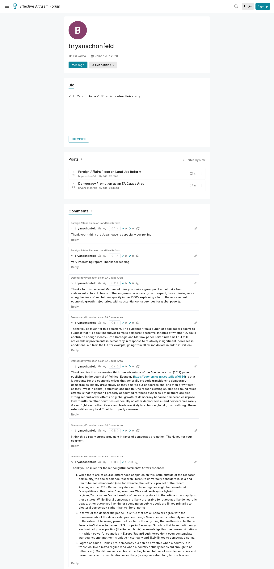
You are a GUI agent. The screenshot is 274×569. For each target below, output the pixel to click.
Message (78, 65)
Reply (75, 196)
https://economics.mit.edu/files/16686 (159, 332)
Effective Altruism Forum (36, 6)
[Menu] (6, 6)
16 (192, 142)
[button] (124, 184)
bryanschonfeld (87, 132)
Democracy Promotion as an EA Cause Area (111, 140)
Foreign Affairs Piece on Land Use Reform (109, 128)
